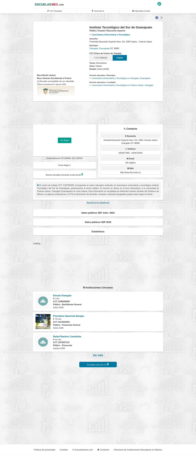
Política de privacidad (44, 450)
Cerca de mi (98, 10)
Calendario (141, 10)
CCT (54, 10)
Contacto (103, 450)
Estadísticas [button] (98, 231)
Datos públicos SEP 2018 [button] (98, 222)
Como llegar (64, 165)
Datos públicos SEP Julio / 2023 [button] (98, 213)
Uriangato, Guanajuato (99, 48)
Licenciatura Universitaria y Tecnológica (109, 35)
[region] (61, 45)
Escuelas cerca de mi (98, 364)
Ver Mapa (64, 140)
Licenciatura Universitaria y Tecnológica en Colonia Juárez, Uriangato (121, 85)
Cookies (64, 450)
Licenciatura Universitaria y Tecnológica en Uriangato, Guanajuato (119, 78)
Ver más (98, 355)
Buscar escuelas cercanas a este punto (64, 174)
